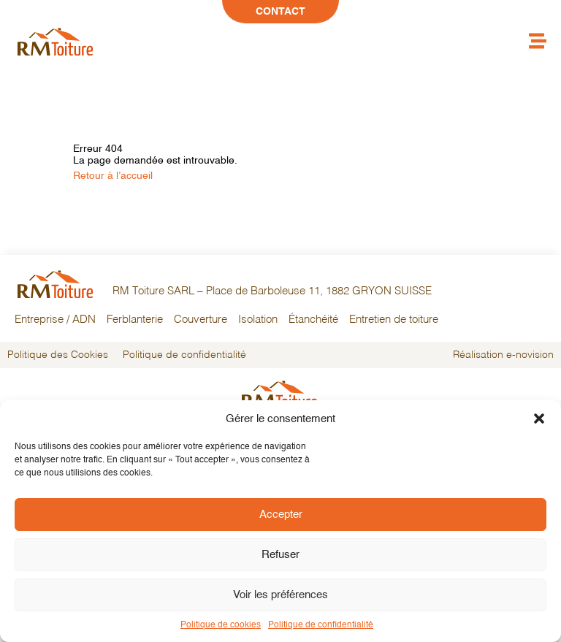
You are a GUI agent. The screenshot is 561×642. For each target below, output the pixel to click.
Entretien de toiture (393, 320)
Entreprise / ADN (55, 320)
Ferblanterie (135, 320)
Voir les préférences (280, 594)
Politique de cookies (220, 625)
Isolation (258, 320)
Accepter (280, 514)
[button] (539, 418)
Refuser (280, 554)
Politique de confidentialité (320, 625)
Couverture (200, 320)
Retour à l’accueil (113, 176)
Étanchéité (313, 320)
